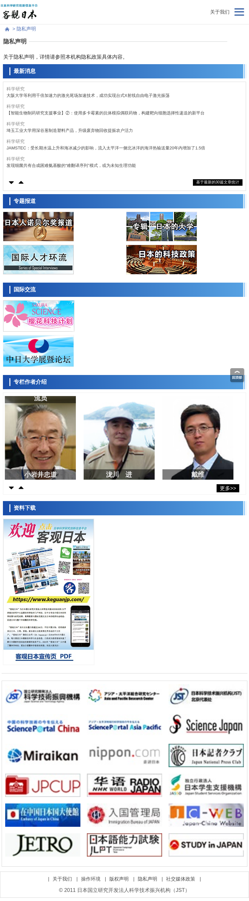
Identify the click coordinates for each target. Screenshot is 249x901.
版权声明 (119, 879)
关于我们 (220, 12)
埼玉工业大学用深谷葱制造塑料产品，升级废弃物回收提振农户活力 (69, 130)
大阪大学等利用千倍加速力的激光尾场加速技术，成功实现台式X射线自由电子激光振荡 (88, 95)
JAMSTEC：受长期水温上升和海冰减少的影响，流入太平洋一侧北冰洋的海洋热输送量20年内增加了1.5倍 (105, 148)
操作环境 (91, 879)
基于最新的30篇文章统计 (217, 182)
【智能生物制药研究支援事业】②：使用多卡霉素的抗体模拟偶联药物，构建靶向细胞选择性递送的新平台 (105, 113)
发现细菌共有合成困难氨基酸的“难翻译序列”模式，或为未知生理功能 (71, 165)
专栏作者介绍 (30, 382)
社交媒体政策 (180, 879)
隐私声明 (147, 879)
